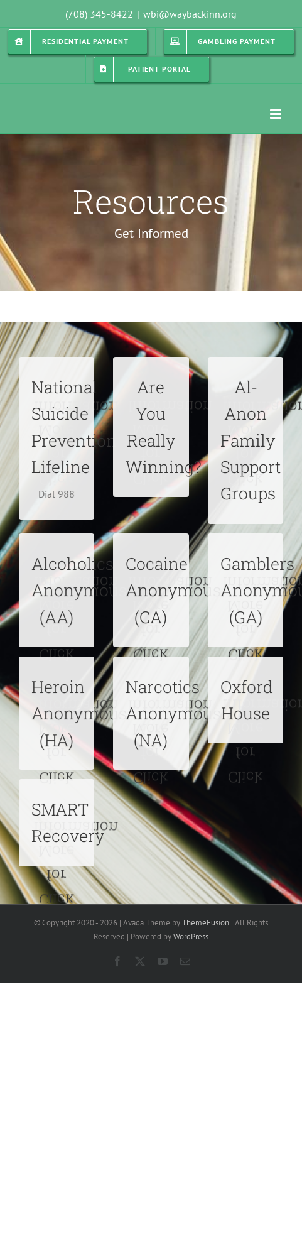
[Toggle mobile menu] (276, 114)
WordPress (190, 936)
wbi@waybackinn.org (190, 14)
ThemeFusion (205, 922)
